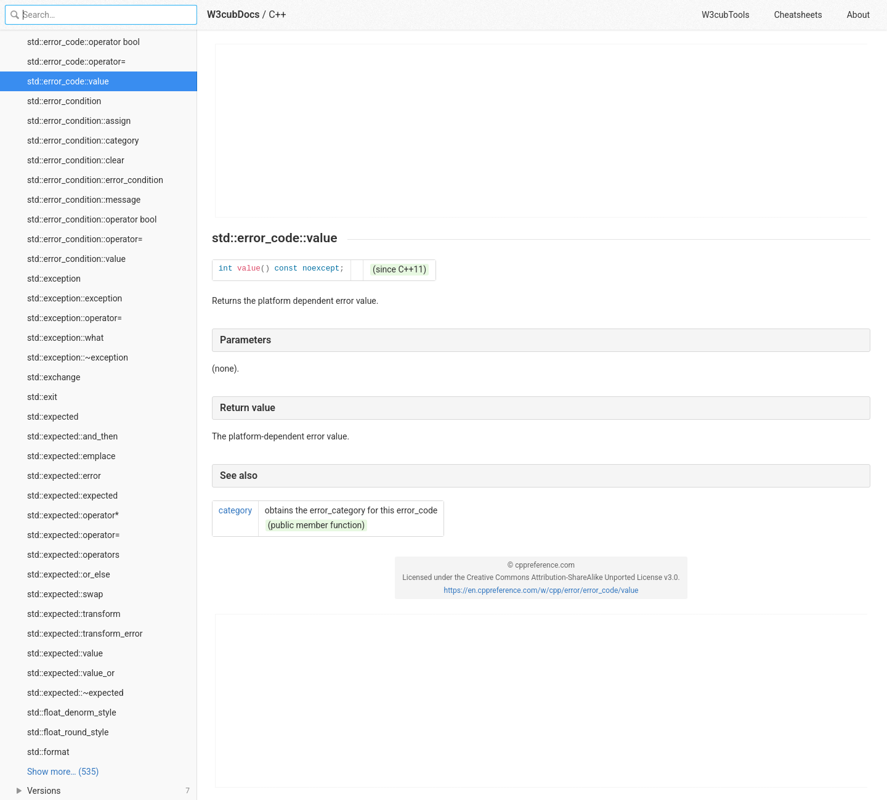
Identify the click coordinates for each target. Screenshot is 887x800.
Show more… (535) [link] (63, 772)
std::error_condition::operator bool (91, 219)
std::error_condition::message (83, 200)
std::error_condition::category (83, 140)
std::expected (52, 417)
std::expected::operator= (73, 535)
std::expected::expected (72, 495)
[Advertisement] (542, 130)
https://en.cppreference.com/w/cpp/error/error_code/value (541, 590)
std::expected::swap (65, 594)
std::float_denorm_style (71, 712)
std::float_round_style (67, 732)
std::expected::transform (74, 614)
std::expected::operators (73, 555)
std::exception (54, 279)
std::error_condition (64, 101)
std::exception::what (65, 338)
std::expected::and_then (72, 436)
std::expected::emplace (71, 456)
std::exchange (53, 377)
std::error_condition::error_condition (95, 180)
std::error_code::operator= (76, 62)
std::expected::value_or (71, 673)
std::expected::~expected (75, 693)
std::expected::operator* (73, 515)
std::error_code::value (68, 81)
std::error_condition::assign (79, 121)
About (858, 15)
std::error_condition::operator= (84, 239)
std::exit (42, 397)
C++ (277, 14)
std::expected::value (65, 653)
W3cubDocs (233, 14)
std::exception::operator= (74, 318)
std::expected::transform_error (84, 634)
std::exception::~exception (77, 357)
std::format (48, 752)
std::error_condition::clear (75, 160)
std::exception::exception (74, 298)
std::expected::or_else (68, 574)
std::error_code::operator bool (83, 42)
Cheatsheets (798, 15)
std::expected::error (64, 476)
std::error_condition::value (76, 259)
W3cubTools (725, 15)
